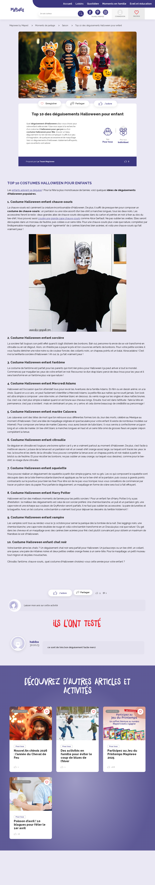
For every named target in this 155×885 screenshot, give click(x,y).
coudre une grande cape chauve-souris (59, 218)
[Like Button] (105, 103)
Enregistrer (49, 103)
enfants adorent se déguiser (27, 190)
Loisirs (79, 3)
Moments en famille (114, 3)
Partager (80, 103)
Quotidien (93, 3)
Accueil (67, 3)
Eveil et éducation (141, 3)
